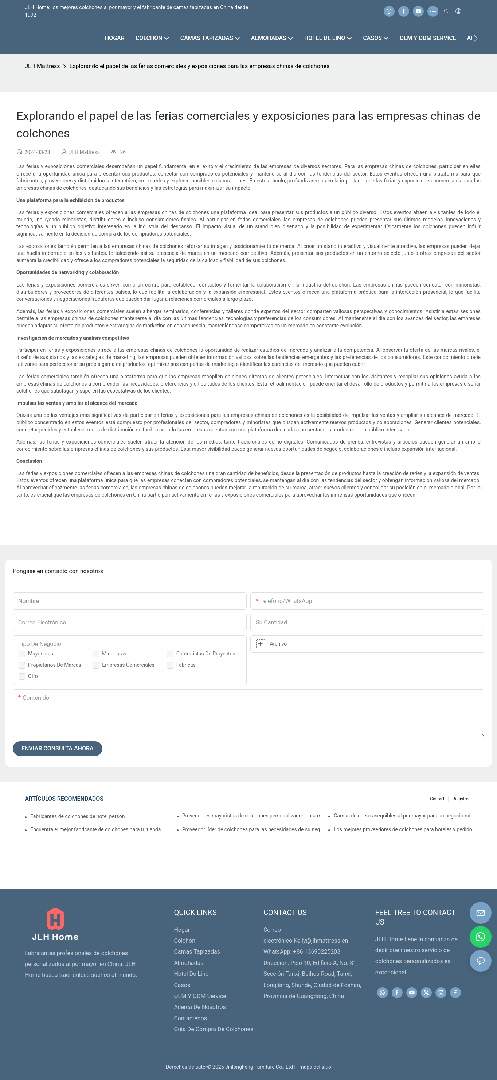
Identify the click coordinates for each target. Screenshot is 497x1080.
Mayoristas (40, 654)
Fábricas (186, 665)
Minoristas (114, 654)
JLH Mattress (42, 66)
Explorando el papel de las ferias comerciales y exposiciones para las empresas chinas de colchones (199, 66)
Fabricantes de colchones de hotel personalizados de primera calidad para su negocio (77, 816)
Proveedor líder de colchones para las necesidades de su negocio (251, 829)
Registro (460, 798)
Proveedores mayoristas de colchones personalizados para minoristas (251, 816)
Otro (33, 676)
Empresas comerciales (128, 665)
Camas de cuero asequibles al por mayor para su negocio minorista (403, 816)
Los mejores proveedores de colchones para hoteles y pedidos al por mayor (403, 829)
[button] (476, 38)
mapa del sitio (314, 1067)
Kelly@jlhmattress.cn (321, 940)
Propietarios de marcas (54, 665)
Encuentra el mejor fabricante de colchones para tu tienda (95, 829)
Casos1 (437, 798)
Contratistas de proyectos (205, 654)
